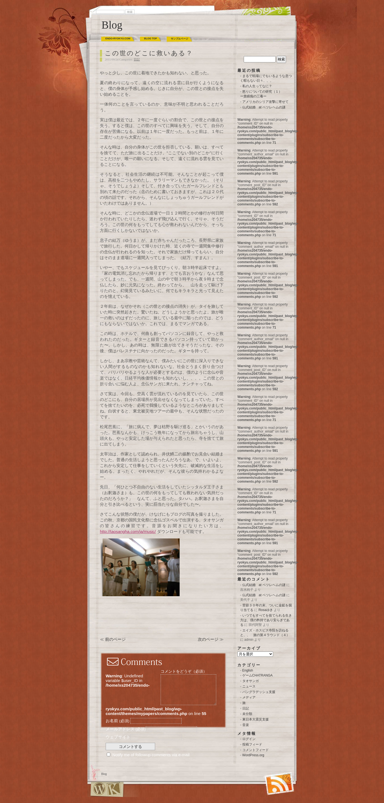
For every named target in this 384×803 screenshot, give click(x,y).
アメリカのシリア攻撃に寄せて (265, 102)
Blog (112, 25)
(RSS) (267, 777)
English (247, 670)
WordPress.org (253, 755)
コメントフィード (255, 750)
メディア (249, 697)
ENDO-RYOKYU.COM (117, 38)
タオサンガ (250, 681)
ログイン (249, 739)
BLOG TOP (150, 38)
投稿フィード (252, 744)
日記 (137, 59)
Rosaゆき (266, 610)
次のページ (208, 639)
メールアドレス (126, 729)
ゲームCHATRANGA (257, 675)
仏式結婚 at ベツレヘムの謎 (264, 107)
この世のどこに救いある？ (149, 53)
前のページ (115, 639)
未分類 (247, 714)
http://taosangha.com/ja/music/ (128, 531)
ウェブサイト (118, 737)
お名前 (117, 720)
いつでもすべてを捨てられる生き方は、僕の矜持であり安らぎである (266, 620)
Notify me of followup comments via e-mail (151, 754)
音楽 (245, 725)
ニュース (249, 686)
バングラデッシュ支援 (258, 692)
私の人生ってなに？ (257, 86)
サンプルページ (179, 38)
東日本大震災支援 (255, 719)
